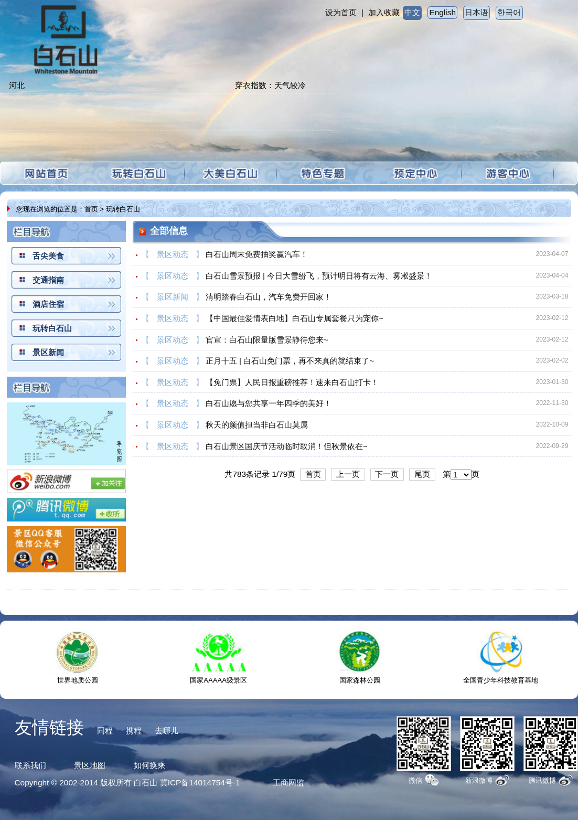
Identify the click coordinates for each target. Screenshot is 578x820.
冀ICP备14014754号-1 (200, 782)
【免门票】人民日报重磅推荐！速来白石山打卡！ (292, 382)
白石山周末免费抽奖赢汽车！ (257, 254)
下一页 (387, 474)
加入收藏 (384, 12)
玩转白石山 (52, 328)
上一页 (348, 474)
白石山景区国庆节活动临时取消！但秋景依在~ (287, 446)
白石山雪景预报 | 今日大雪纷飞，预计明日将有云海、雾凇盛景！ (319, 275)
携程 (134, 730)
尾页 (422, 474)
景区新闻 (48, 352)
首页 (91, 209)
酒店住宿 (48, 304)
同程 (105, 730)
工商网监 (288, 782)
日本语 (476, 12)
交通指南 (48, 279)
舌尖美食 (48, 255)
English (443, 12)
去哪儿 (166, 730)
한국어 (509, 12)
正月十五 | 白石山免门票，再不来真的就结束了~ (290, 360)
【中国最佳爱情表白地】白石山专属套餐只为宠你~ (294, 318)
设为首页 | (344, 12)
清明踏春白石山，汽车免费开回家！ (268, 296)
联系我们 (30, 765)
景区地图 (89, 765)
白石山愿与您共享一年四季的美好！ (268, 403)
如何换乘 (149, 765)
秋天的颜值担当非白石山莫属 (257, 424)
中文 (412, 12)
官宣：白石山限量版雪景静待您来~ (267, 339)
